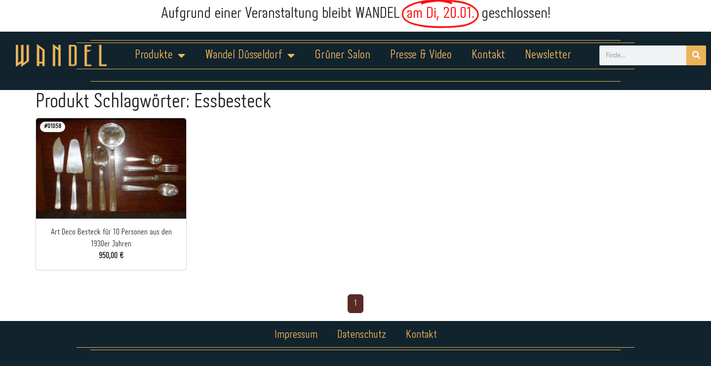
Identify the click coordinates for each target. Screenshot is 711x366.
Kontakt (488, 55)
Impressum (296, 335)
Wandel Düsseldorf (250, 55)
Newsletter (548, 55)
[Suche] (696, 55)
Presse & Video (421, 55)
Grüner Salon (342, 55)
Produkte (160, 55)
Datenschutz (361, 335)
